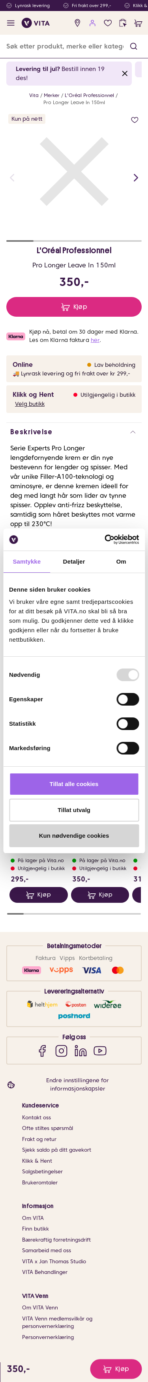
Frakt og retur (39, 1139)
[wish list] (108, 23)
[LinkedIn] (80, 1050)
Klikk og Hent (33, 394)
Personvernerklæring (48, 1337)
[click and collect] (123, 23)
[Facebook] (42, 1050)
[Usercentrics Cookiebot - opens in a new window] (105, 539)
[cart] (138, 23)
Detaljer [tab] (74, 561)
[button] (133, 46)
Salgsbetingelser (42, 1172)
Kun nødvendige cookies (74, 835)
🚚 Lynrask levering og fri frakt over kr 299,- (71, 373)
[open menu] (11, 23)
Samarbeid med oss (46, 1250)
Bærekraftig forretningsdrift (56, 1240)
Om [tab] (121, 561)
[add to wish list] (134, 120)
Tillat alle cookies (74, 784)
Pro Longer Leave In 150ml (74, 102)
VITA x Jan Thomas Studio (54, 1261)
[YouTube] (100, 1050)
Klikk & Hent (37, 1161)
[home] (36, 23)
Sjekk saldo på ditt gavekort (56, 1150)
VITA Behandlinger (44, 1272)
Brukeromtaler (40, 1183)
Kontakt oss (36, 1118)
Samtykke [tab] (27, 561)
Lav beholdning (114, 365)
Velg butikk (30, 404)
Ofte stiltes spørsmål (47, 1128)
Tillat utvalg (74, 810)
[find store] (77, 23)
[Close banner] (125, 73)
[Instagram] (61, 1050)
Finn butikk (35, 1229)
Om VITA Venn (40, 1308)
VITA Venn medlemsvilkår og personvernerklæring (57, 1323)
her (95, 340)
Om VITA (33, 1218)
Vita (34, 95)
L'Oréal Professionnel (89, 95)
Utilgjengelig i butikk (108, 395)
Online (23, 364)
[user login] (92, 23)
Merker (52, 95)
